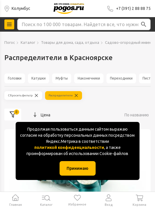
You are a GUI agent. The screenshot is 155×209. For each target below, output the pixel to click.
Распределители (61, 95)
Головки (15, 78)
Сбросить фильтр (20, 95)
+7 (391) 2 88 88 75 (133, 8)
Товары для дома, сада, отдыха (70, 42)
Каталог (28, 42)
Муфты (62, 78)
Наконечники (89, 78)
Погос (9, 42)
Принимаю (77, 168)
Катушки (38, 78)
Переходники (121, 78)
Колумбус (21, 8)
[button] (143, 24)
